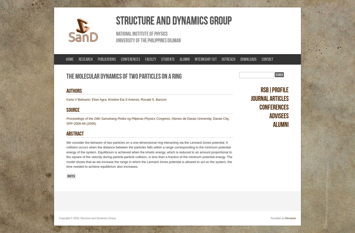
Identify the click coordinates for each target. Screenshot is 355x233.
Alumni (185, 59)
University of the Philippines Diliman (148, 40)
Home (70, 59)
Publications (107, 59)
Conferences (130, 59)
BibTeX (71, 176)
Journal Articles (270, 98)
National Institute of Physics (142, 34)
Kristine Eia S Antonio (123, 99)
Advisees (279, 116)
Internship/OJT (206, 59)
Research (86, 59)
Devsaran (290, 218)
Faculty (150, 59)
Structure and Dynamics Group (174, 20)
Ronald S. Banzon (154, 99)
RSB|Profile (275, 90)
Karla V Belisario (78, 99)
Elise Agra (99, 99)
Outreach (229, 59)
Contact (267, 59)
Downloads (248, 59)
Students (168, 59)
